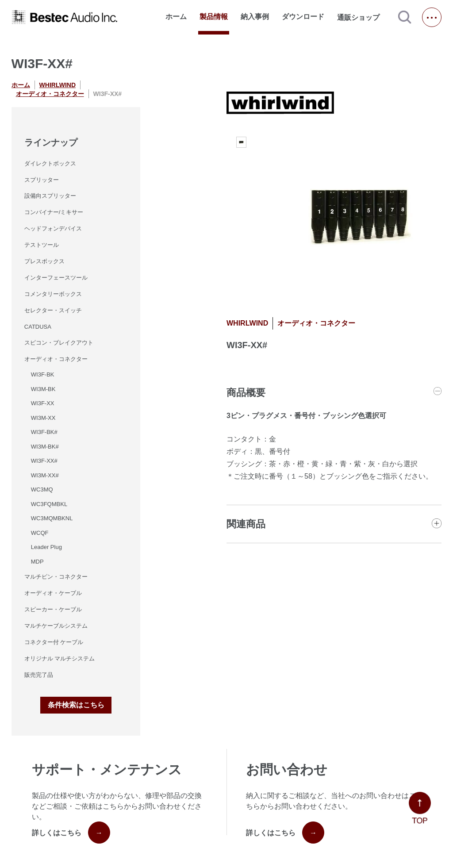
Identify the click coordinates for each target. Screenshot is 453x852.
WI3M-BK (43, 389)
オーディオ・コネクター (50, 93)
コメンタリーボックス (53, 294)
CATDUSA (37, 326)
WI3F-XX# (44, 460)
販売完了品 (38, 675)
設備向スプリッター (50, 195)
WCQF (40, 533)
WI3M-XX (43, 417)
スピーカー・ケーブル (53, 609)
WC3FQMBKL (49, 504)
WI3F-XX (42, 403)
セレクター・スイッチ (53, 310)
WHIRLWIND (57, 84)
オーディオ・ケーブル (53, 593)
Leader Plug (46, 547)
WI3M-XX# (45, 475)
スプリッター (41, 180)
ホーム (176, 16)
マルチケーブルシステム (56, 625)
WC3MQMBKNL (52, 518)
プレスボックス (44, 261)
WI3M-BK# (45, 446)
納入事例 (255, 16)
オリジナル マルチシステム (59, 658)
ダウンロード (303, 16)
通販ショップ (362, 17)
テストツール (41, 245)
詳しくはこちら (71, 832)
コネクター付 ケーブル (54, 642)
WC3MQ (42, 489)
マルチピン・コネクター (56, 576)
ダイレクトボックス (50, 163)
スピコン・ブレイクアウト (58, 342)
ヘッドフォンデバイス (53, 228)
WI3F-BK (42, 374)
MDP (37, 561)
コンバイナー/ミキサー (54, 212)
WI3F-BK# (44, 432)
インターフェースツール (56, 277)
